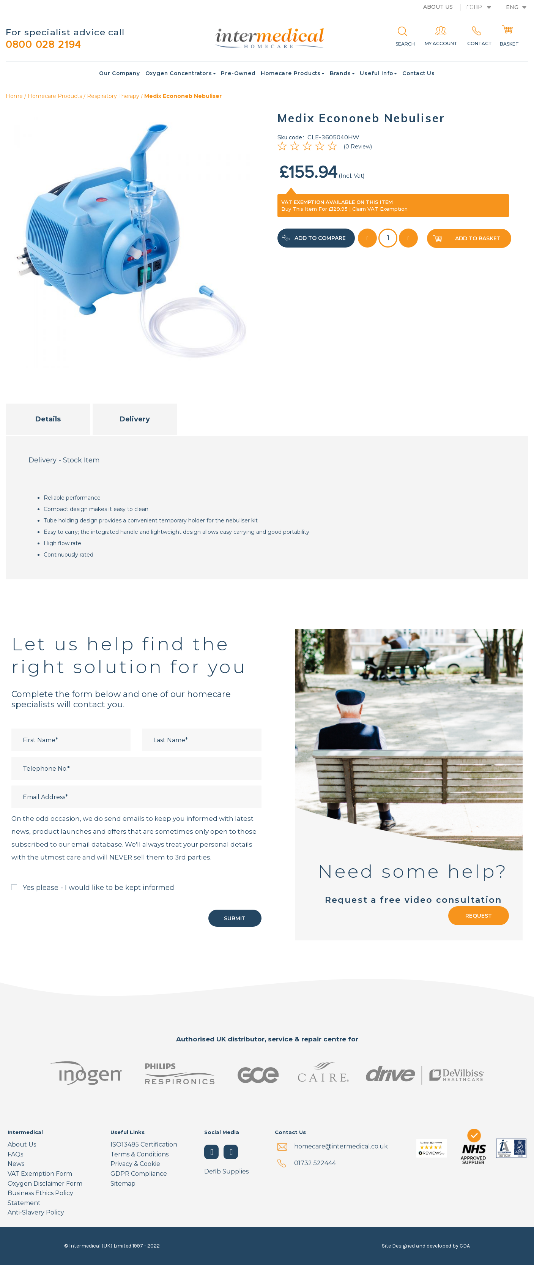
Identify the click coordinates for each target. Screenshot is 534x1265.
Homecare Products (55, 96)
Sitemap (122, 1183)
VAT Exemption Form (40, 1173)
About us (438, 6)
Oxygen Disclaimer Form (45, 1183)
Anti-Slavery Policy (36, 1212)
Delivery (135, 419)
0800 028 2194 (46, 44)
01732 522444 (315, 1163)
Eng (512, 7)
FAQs (15, 1154)
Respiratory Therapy (113, 96)
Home (14, 96)
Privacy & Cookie (135, 1164)
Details (48, 419)
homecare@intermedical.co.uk (341, 1146)
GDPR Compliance (138, 1173)
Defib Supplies (226, 1171)
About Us (22, 1144)
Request (478, 916)
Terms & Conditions (139, 1154)
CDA (465, 1246)
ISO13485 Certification (143, 1144)
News (16, 1164)
